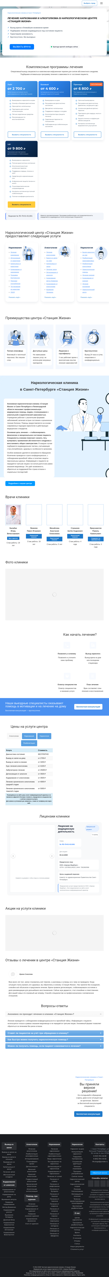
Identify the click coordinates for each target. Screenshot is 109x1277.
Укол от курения (31, 1224)
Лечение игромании (77, 1168)
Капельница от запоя (9, 1168)
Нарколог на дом (77, 1149)
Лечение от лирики (54, 1215)
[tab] (14, 736)
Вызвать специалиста (21, 135)
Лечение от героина (54, 1200)
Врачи (77, 1232)
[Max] (97, 1166)
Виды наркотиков (54, 1159)
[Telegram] (102, 1166)
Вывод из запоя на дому (9, 1153)
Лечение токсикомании (77, 1190)
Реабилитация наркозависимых (54, 1155)
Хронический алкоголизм (31, 1185)
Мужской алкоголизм (32, 1175)
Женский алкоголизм (32, 1170)
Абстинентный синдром (9, 1176)
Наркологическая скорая (77, 1185)
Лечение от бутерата (54, 1190)
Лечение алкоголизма (32, 1150)
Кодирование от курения (31, 1210)
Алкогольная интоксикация (31, 1190)
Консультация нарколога (77, 1153)
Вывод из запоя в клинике (9, 1158)
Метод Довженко (9, 1207)
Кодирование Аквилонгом (9, 1224)
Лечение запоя (51, 269)
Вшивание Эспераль (9, 1216)
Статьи (77, 1244)
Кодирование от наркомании (54, 1172)
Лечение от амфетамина (54, 1185)
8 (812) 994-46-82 (99, 1159)
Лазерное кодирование (9, 1203)
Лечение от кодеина (54, 1205)
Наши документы (77, 1246)
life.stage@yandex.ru (100, 1162)
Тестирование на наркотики (54, 1163)
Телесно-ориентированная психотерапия (77, 1201)
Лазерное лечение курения (32, 1215)
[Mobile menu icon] (101, 3)
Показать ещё (14, 297)
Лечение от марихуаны (54, 1220)
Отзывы (77, 1241)
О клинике (77, 1238)
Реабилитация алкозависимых (32, 1155)
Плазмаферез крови (31, 1163)
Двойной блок (9, 1220)
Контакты (77, 1235)
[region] (54, 32)
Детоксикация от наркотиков (54, 1168)
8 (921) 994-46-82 (99, 1156)
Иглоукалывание (32, 1159)
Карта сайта (81, 1275)
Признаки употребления (77, 1172)
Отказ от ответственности (54, 1275)
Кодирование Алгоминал (9, 1229)
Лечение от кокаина (54, 1210)
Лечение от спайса (54, 1180)
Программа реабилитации (77, 1224)
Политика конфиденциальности (34, 1275)
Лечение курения (88, 275)
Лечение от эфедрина (54, 1235)
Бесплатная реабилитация (77, 1207)
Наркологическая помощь (77, 1229)
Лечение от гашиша (54, 1195)
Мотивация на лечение (77, 1195)
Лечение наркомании (54, 1150)
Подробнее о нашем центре (20, 483)
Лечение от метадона (54, 1225)
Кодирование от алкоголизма (9, 1191)
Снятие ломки (77, 1176)
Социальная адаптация (77, 1163)
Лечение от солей (54, 1176)
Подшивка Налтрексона (77, 1158)
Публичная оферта (70, 1275)
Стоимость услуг (77, 1249)
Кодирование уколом (9, 1211)
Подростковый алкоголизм (32, 1180)
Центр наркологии (77, 1219)
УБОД (13, 292)
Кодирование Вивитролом (9, 1234)
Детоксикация (31, 1166)
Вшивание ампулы (9, 1199)
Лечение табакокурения (32, 1205)
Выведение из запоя (9, 1163)
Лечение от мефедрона (54, 1230)
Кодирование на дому (9, 1195)
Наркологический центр (77, 1180)
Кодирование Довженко (31, 1220)
